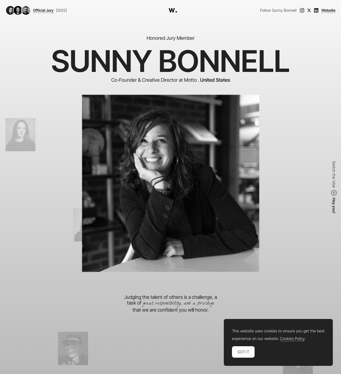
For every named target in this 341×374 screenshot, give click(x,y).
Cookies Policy (292, 338)
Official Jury (43, 10)
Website (328, 10)
